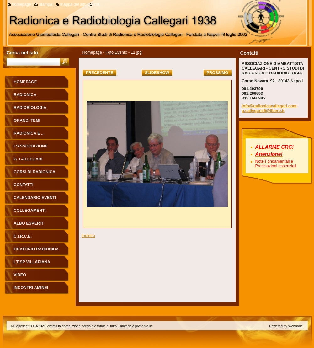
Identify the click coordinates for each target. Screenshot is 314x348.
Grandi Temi (27, 120)
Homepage (92, 52)
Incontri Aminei (31, 287)
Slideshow (157, 72)
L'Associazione (31, 146)
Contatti (24, 184)
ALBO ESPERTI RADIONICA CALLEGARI (37, 225)
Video (20, 274)
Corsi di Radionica (35, 171)
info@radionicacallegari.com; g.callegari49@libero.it (270, 108)
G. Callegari (28, 159)
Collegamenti (30, 210)
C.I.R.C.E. (23, 236)
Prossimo (217, 72)
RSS (97, 4)
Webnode (295, 326)
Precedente (99, 72)
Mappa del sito (73, 4)
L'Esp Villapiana (32, 262)
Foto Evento (116, 52)
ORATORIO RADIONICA (36, 249)
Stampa (45, 4)
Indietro (88, 235)
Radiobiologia (30, 107)
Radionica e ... (29, 133)
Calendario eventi (35, 197)
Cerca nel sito (22, 52)
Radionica (25, 94)
